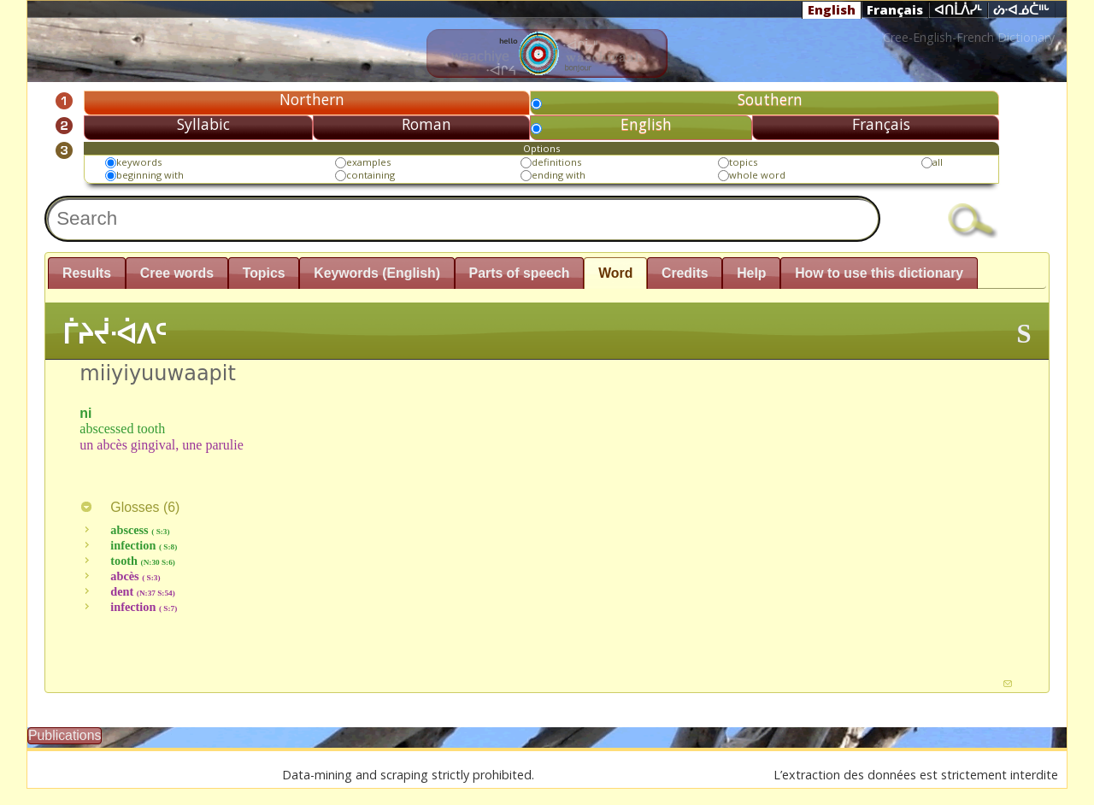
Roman (426, 124)
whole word (757, 174)
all (937, 162)
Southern (770, 99)
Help (751, 273)
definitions (556, 162)
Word (615, 273)
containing (370, 174)
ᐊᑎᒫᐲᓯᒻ (958, 10)
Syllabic (203, 124)
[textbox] (462, 219)
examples (368, 162)
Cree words (177, 273)
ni (85, 413)
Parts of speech (519, 273)
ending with (558, 174)
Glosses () (129, 507)
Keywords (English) (377, 273)
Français (895, 9)
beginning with (150, 174)
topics (743, 162)
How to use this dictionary (879, 273)
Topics (264, 273)
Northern (311, 99)
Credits (685, 273)
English (832, 9)
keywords (139, 162)
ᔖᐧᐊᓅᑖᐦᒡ (1021, 10)
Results (86, 273)
